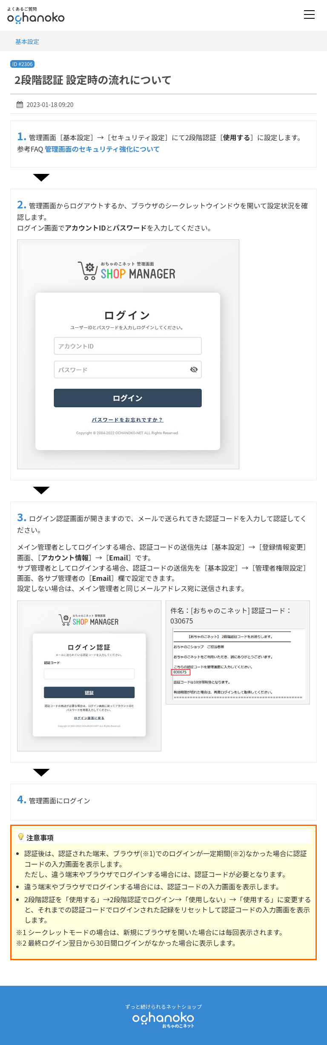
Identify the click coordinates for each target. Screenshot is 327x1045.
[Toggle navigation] (309, 15)
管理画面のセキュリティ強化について (102, 149)
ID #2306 (22, 63)
